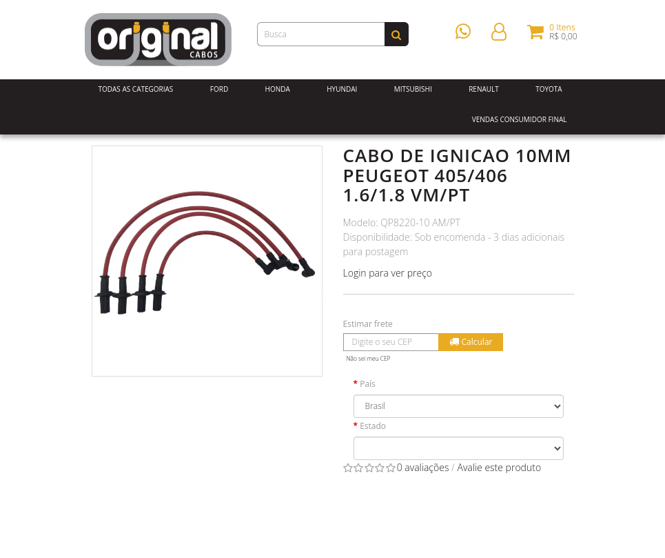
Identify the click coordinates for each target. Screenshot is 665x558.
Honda (277, 89)
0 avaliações (423, 467)
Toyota (548, 89)
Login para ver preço (388, 272)
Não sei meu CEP (369, 358)
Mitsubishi (413, 89)
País (368, 384)
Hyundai (342, 89)
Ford (219, 89)
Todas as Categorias (136, 89)
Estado (373, 426)
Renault (484, 89)
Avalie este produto (499, 467)
